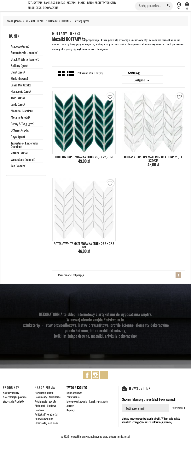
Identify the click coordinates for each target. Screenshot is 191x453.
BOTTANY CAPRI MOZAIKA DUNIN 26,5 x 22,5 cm (84, 157)
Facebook (87, 375)
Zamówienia (73, 397)
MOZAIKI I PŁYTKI (76, 3)
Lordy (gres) (18, 105)
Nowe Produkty (11, 393)
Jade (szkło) (18, 98)
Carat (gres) (18, 72)
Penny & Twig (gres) (22, 124)
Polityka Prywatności (46, 414)
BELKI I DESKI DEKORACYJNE (43, 8)
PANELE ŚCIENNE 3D (54, 3)
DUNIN (14, 36)
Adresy (70, 406)
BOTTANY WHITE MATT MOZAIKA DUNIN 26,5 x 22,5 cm (84, 245)
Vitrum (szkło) (19, 153)
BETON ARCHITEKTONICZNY (101, 3)
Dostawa (39, 410)
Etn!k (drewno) (19, 79)
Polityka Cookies (44, 419)
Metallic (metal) (20, 118)
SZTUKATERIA (35, 3)
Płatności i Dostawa (45, 406)
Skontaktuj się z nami (46, 423)
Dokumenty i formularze (48, 397)
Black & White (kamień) (25, 60)
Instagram (95, 375)
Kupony (71, 410)
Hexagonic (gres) (21, 92)
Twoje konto (77, 387)
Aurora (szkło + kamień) (24, 53)
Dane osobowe (74, 393)
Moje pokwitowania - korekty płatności (87, 401)
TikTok (104, 375)
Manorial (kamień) (22, 111)
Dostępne (142, 80)
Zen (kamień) (18, 166)
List (71, 75)
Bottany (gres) (19, 66)
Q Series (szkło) (20, 131)
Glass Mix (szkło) (21, 85)
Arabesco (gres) (20, 47)
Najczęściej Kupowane (14, 397)
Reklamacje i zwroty (45, 401)
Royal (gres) (18, 137)
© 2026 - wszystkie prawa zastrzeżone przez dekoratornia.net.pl (95, 436)
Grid (61, 73)
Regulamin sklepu (44, 393)
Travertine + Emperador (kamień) (24, 145)
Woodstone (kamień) (23, 160)
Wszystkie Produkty (13, 401)
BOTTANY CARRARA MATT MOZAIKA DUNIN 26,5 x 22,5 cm (153, 159)
